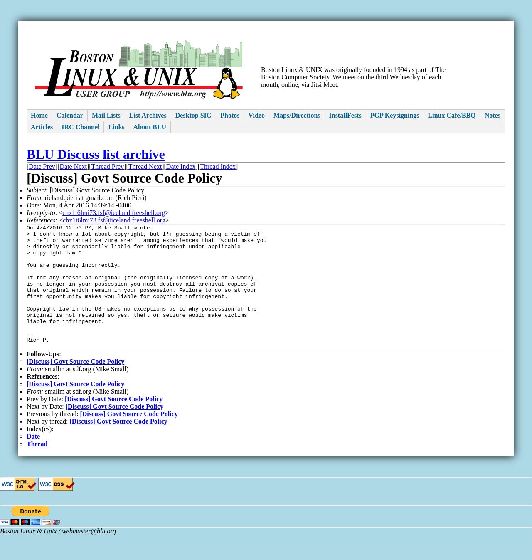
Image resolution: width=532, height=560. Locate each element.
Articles (42, 127)
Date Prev (42, 166)
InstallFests (345, 115)
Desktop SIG (193, 115)
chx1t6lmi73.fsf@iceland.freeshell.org (113, 212)
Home (39, 115)
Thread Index (218, 166)
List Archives (148, 115)
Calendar (70, 115)
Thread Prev (107, 166)
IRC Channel (80, 127)
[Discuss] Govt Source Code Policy (75, 386)
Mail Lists (106, 115)
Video (257, 115)
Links (116, 127)
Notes (492, 115)
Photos (229, 115)
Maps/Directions (296, 115)
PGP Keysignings (394, 115)
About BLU (150, 127)
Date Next (73, 166)
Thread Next (145, 166)
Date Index (181, 166)
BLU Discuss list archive (96, 154)
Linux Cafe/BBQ (452, 115)
